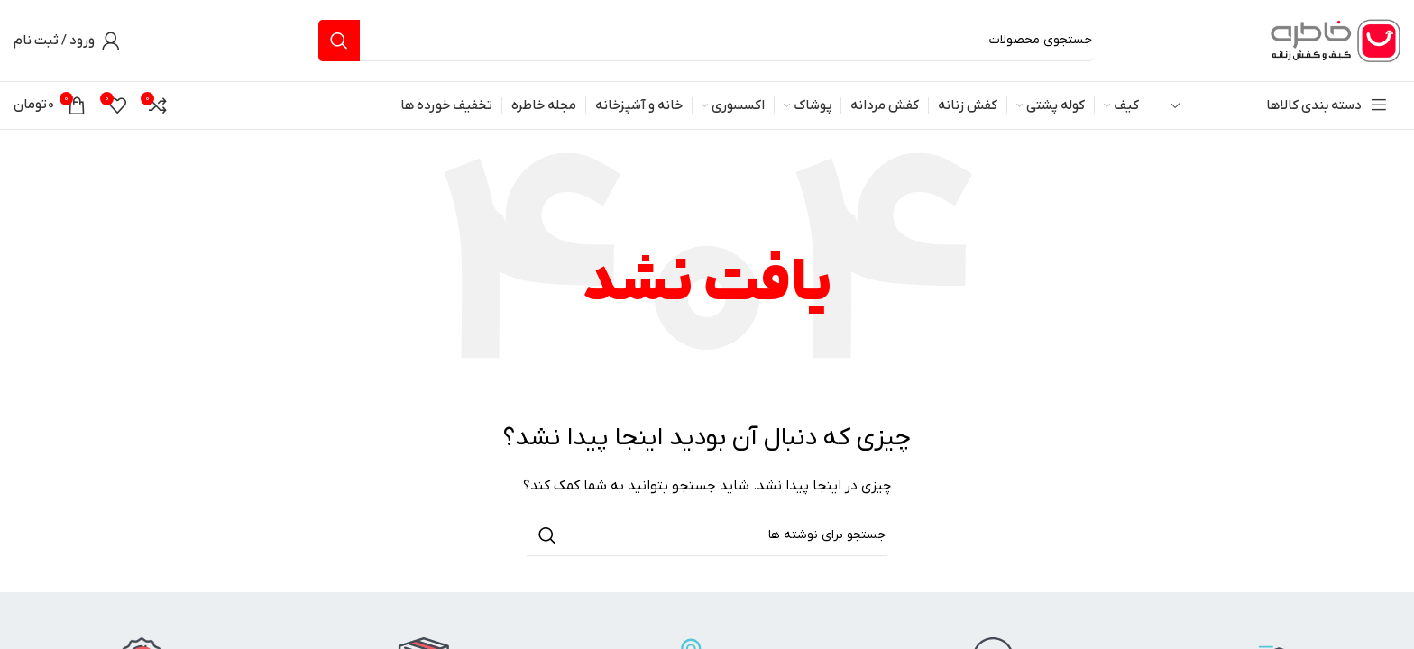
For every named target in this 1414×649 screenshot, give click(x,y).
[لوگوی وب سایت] (1332, 40)
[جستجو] (706, 40)
